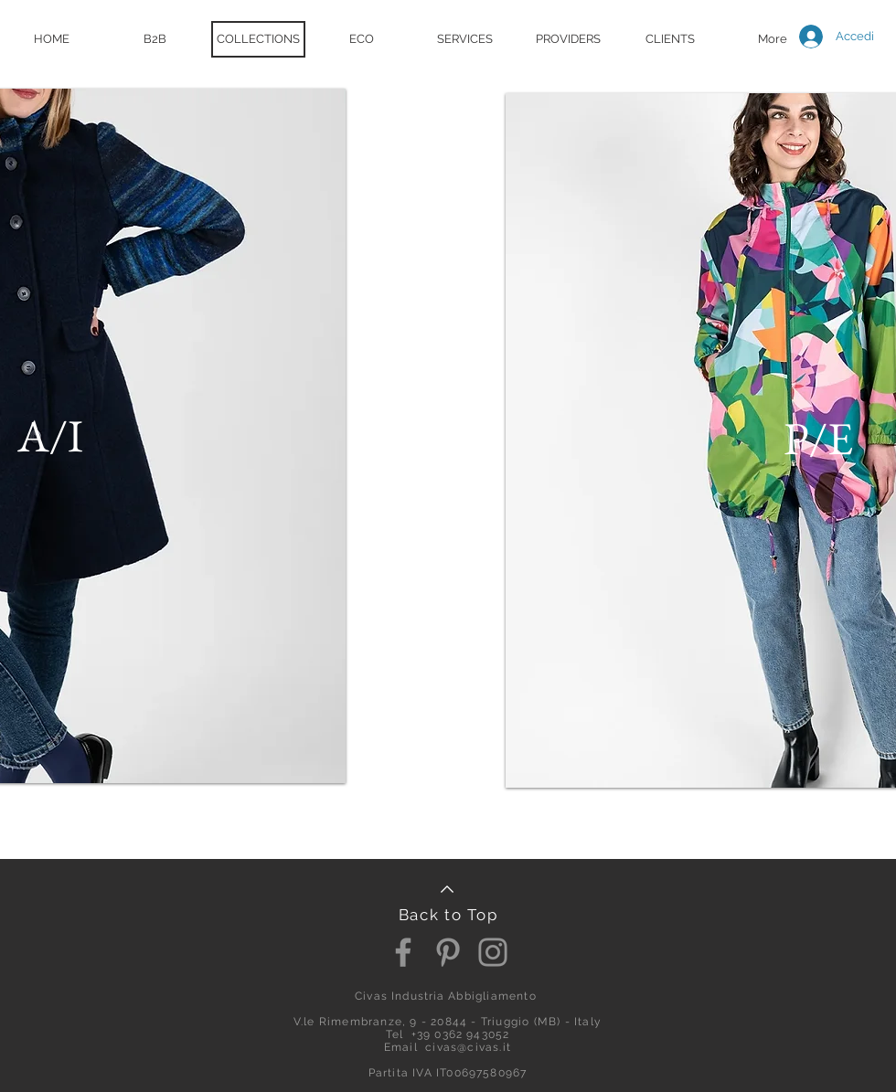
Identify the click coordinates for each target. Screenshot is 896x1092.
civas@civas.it (468, 1047)
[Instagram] (493, 952)
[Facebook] (403, 952)
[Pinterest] (448, 952)
